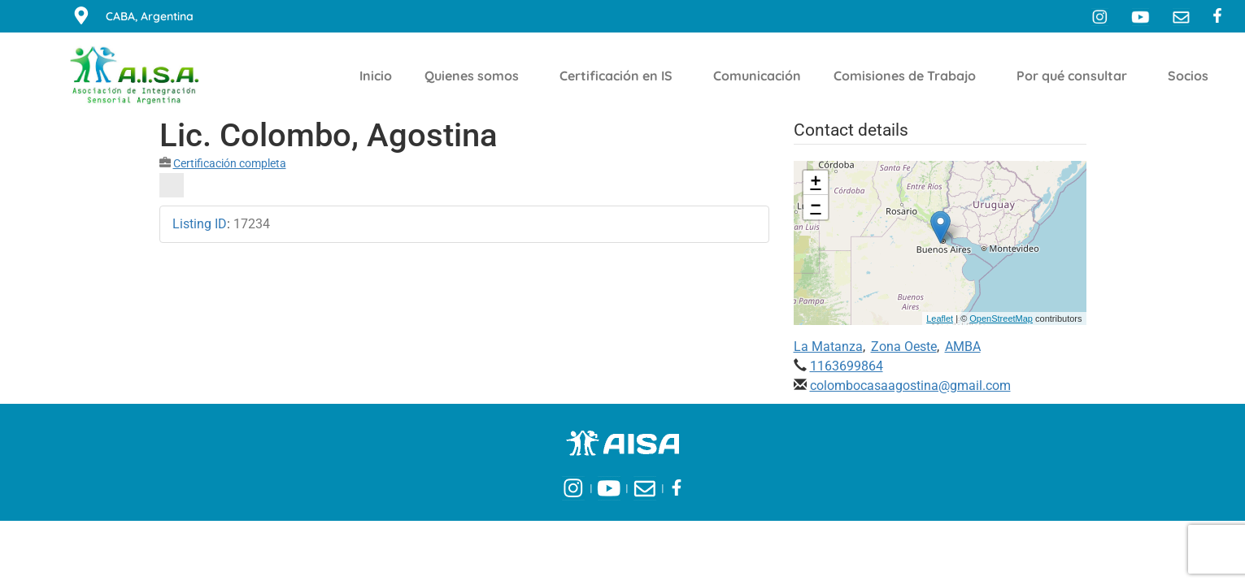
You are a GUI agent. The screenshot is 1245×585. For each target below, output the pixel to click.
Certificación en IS (620, 75)
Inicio (375, 75)
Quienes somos (475, 75)
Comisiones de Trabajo (909, 75)
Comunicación (757, 75)
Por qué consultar (1075, 75)
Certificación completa (229, 163)
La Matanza (828, 346)
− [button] (815, 207)
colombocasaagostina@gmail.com (910, 385)
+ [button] (815, 183)
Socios (1192, 75)
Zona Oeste (904, 346)
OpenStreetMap (1001, 318)
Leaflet (939, 318)
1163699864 (846, 366)
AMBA (963, 346)
